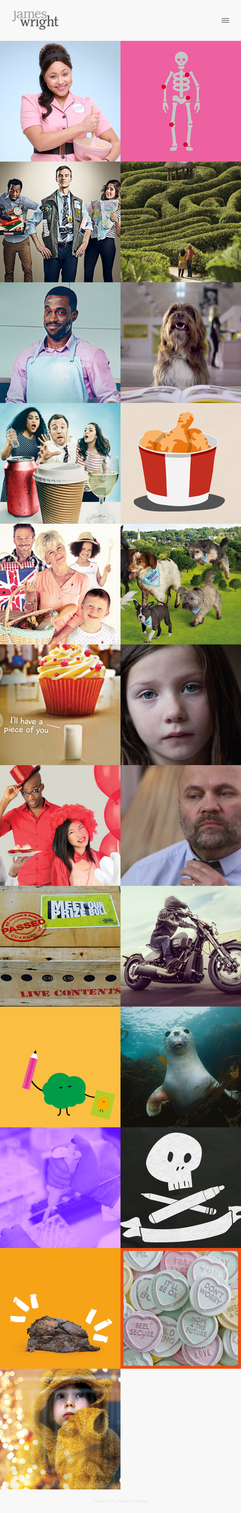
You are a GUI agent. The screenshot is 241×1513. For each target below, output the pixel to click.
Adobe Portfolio (133, 1501)
